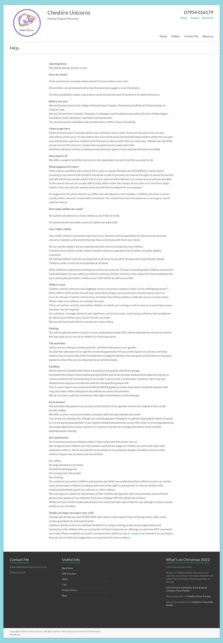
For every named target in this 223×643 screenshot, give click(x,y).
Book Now (67, 568)
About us (207, 36)
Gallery (175, 36)
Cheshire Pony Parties (199, 596)
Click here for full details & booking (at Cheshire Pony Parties (186, 589)
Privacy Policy (69, 590)
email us (137, 533)
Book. (184, 17)
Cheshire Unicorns (73, 12)
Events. (195, 17)
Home (163, 36)
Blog (64, 595)
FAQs (65, 579)
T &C (64, 584)
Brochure (207, 17)
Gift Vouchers (69, 573)
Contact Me (191, 36)
